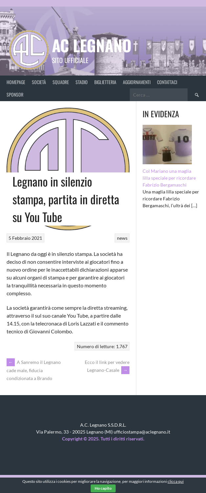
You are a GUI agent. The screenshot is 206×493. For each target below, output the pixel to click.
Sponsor (15, 94)
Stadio (82, 81)
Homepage (16, 81)
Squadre (61, 81)
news (122, 238)
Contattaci (167, 81)
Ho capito (103, 488)
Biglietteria (105, 81)
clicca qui (176, 481)
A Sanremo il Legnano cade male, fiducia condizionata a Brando (34, 370)
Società (39, 81)
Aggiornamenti (136, 81)
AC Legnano (91, 45)
